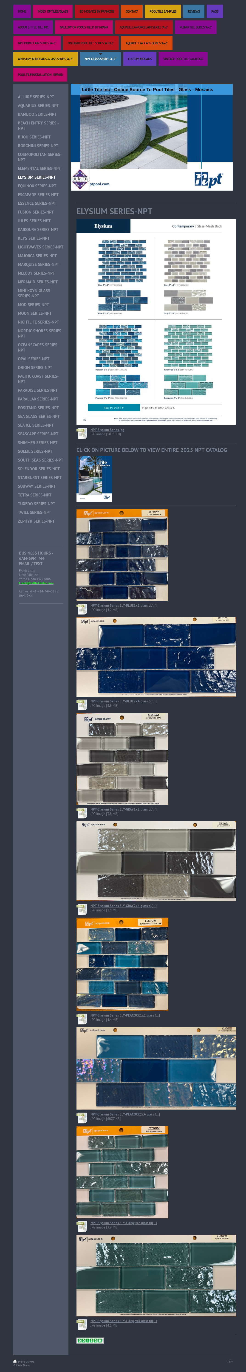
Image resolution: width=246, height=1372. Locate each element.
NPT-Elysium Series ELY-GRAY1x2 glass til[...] (123, 809)
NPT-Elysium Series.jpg (107, 430)
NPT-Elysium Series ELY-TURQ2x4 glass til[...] (123, 1321)
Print (18, 1362)
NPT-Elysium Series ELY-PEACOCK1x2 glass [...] (125, 1015)
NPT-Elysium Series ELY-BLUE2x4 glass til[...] (123, 701)
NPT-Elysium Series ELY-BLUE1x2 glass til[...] (123, 605)
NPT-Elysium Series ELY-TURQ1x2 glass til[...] (123, 1223)
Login (230, 1361)
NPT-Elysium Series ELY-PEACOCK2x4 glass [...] (125, 1114)
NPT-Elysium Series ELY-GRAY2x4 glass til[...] (123, 906)
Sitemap (29, 1362)
